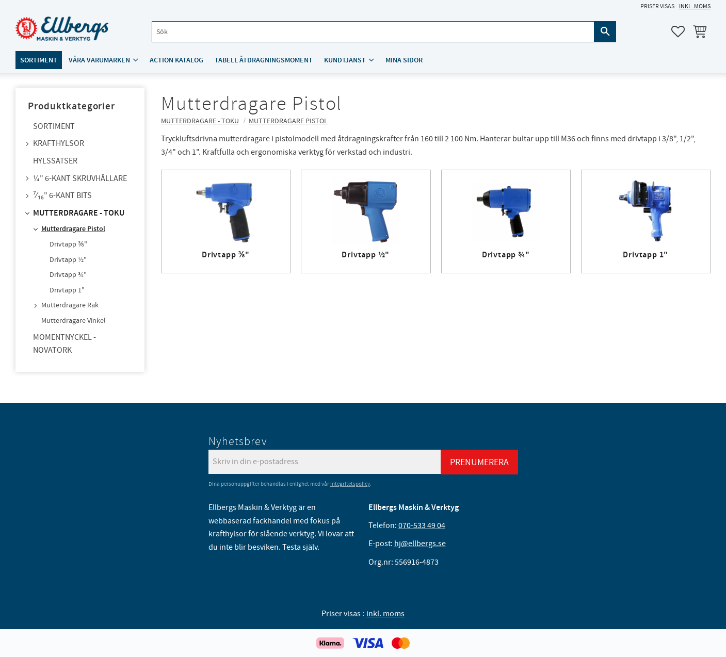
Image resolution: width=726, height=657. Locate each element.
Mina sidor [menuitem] (404, 60)
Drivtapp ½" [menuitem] (68, 260)
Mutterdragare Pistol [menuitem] (73, 229)
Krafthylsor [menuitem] (58, 143)
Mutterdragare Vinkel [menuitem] (73, 320)
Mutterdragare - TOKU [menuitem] (78, 213)
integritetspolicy (350, 484)
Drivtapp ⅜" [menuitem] (68, 244)
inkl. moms (695, 6)
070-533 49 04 (421, 525)
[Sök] (605, 31)
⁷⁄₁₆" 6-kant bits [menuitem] (62, 195)
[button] (678, 31)
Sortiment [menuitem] (38, 60)
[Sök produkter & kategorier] (373, 31)
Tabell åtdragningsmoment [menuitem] (264, 60)
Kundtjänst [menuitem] (345, 60)
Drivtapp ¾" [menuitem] (68, 275)
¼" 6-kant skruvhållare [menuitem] (80, 178)
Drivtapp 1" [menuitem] (67, 290)
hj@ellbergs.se (420, 543)
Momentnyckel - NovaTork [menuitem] (64, 344)
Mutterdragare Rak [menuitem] (70, 305)
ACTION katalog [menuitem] (176, 60)
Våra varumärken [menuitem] (99, 60)
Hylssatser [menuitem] (55, 161)
